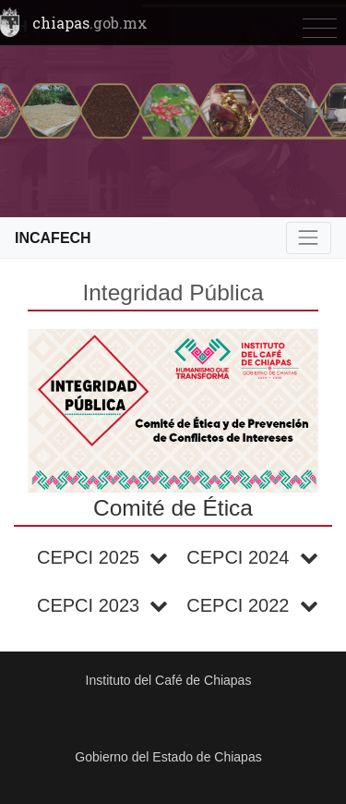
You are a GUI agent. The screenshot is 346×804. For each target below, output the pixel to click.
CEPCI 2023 (102, 605)
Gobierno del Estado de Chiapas (168, 756)
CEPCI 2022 (251, 605)
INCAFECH (53, 238)
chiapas (90, 22)
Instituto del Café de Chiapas (169, 680)
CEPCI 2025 (102, 557)
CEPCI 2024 (251, 557)
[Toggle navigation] (319, 29)
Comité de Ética (173, 507)
